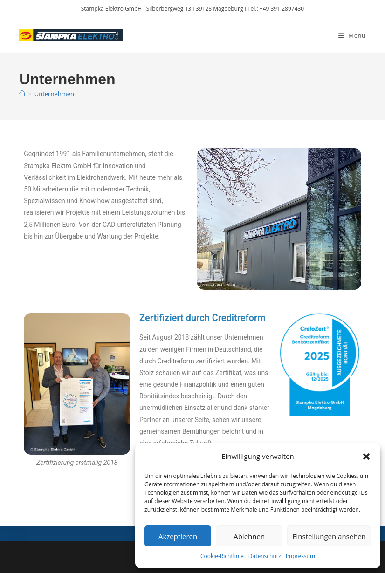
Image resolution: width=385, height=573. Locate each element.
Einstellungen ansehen (329, 536)
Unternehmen (54, 93)
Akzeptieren (177, 536)
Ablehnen (249, 536)
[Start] (22, 93)
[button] (366, 456)
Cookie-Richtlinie (222, 556)
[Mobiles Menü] (352, 35)
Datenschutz (264, 556)
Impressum (300, 556)
